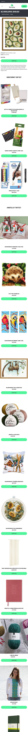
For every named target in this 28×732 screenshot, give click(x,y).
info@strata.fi (3, 1)
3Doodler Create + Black (14, 190)
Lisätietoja (14, 60)
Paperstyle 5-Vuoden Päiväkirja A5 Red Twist (14, 608)
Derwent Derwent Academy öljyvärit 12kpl (14, 150)
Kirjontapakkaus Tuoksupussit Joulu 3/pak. (14, 246)
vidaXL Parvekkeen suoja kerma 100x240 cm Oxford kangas (14, 568)
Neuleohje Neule (14, 702)
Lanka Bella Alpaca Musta (14, 434)
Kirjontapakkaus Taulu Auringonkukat (14, 528)
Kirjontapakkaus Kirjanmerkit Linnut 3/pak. (14, 340)
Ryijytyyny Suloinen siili (14, 293)
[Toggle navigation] (2, 6)
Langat (11, 14)
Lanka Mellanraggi (14, 655)
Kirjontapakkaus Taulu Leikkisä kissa (14, 387)
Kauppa (24, 6)
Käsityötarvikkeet (5, 14)
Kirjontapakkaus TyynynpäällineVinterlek (14, 481)
